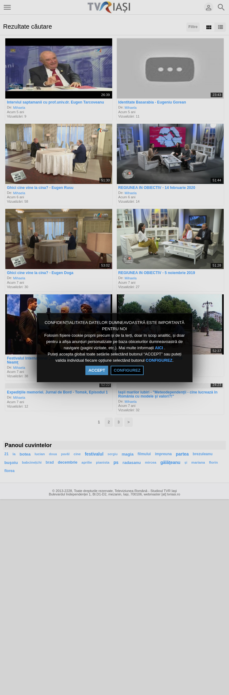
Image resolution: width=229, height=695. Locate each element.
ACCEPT (96, 370)
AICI (159, 347)
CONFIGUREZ (159, 360)
